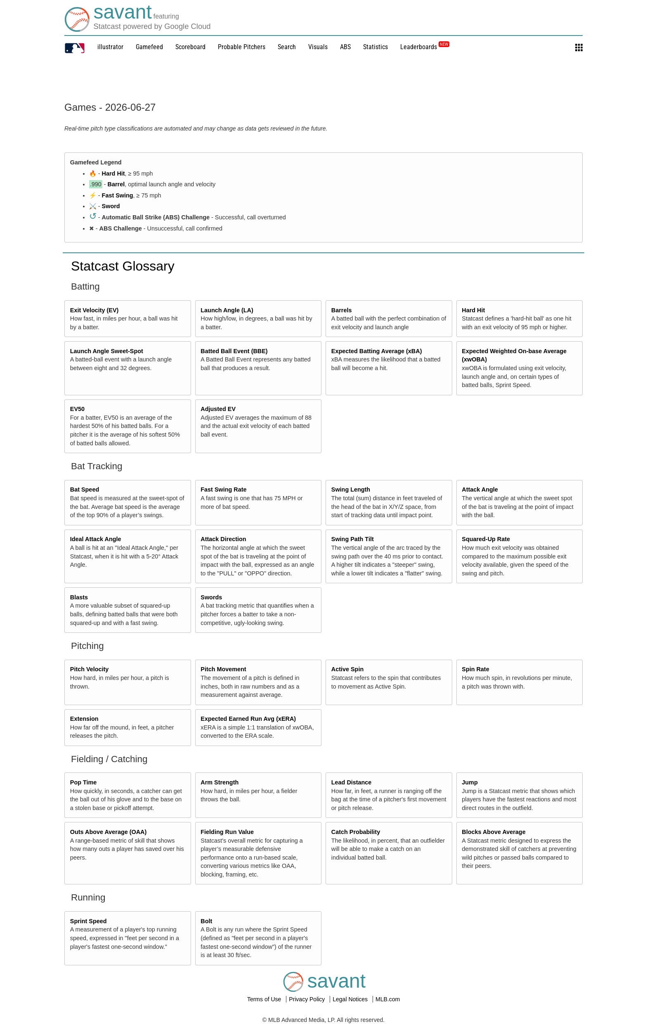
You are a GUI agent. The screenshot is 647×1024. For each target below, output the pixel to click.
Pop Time (83, 782)
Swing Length (350, 489)
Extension (84, 718)
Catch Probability (355, 832)
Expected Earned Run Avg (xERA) (248, 718)
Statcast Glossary (123, 266)
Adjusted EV (218, 409)
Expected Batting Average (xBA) (376, 351)
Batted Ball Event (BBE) (234, 351)
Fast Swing (117, 195)
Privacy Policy (307, 999)
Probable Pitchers (241, 47)
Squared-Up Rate (486, 539)
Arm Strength (219, 782)
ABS (345, 47)
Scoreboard (190, 47)
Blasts (79, 597)
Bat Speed (84, 489)
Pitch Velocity (89, 669)
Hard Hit (113, 173)
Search (287, 47)
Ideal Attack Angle (95, 539)
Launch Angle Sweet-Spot (106, 351)
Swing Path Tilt (352, 539)
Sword (111, 206)
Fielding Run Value (227, 832)
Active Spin (347, 669)
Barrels (341, 310)
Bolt (206, 921)
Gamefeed (149, 47)
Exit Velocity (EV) (94, 310)
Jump (469, 782)
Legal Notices (351, 999)
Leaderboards (424, 47)
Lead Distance (351, 782)
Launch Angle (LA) (227, 310)
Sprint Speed (88, 921)
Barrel (116, 184)
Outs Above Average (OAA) (108, 832)
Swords (211, 597)
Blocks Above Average (493, 832)
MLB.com (387, 999)
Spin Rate (475, 669)
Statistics (375, 47)
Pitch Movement (223, 669)
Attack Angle (480, 489)
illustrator (110, 47)
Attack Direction (223, 539)
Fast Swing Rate (223, 489)
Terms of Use (265, 999)
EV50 (77, 409)
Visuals (318, 47)
